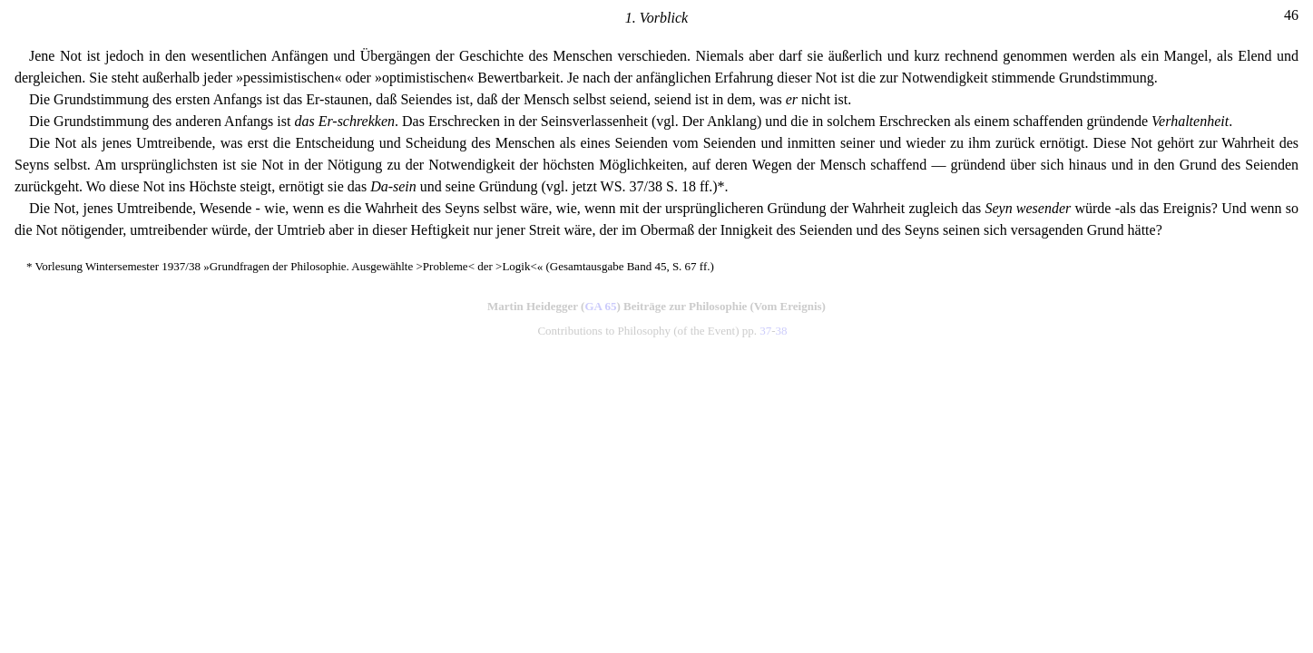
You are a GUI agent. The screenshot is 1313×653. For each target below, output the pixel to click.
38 (782, 330)
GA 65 (600, 306)
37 (765, 330)
